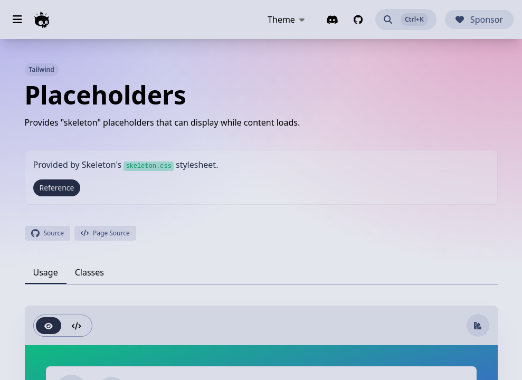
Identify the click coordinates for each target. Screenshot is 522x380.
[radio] (48, 325)
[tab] (45, 272)
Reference (57, 188)
